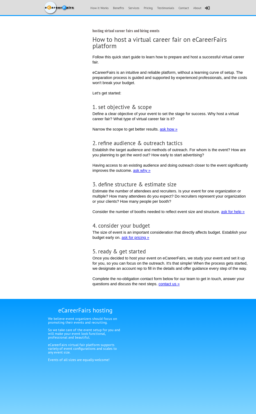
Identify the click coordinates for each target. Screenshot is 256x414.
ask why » (142, 170)
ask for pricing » (135, 237)
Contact (183, 8)
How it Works (99, 8)
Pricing (148, 8)
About (197, 8)
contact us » (169, 284)
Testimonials (165, 8)
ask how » (168, 129)
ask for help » (233, 212)
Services (133, 8)
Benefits (118, 8)
